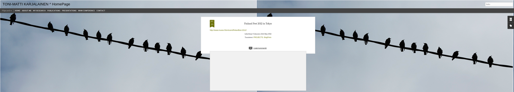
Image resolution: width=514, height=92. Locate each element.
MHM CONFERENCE (86, 10)
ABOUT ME (26, 10)
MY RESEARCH (39, 10)
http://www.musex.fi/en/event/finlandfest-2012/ (228, 30)
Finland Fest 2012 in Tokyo (258, 23)
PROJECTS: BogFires (262, 37)
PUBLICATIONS (53, 10)
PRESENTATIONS (69, 10)
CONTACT (101, 10)
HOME (17, 10)
